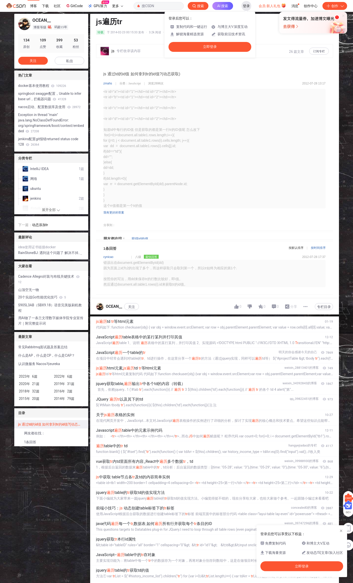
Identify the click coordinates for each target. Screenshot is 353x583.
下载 (45, 6)
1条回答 (30, 442)
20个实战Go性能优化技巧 (42, 297)
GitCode (74, 5)
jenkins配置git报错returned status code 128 (48, 141)
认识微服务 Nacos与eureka (39, 364)
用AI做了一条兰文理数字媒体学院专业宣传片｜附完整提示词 (51, 320)
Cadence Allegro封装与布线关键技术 (49, 279)
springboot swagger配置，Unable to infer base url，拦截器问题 (49, 96)
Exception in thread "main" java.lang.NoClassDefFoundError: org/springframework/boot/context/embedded (51, 123)
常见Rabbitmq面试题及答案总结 (42, 347)
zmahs (107, 83)
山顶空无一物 (28, 290)
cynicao (108, 257)
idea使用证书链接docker (37, 247)
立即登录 (210, 47)
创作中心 (311, 6)
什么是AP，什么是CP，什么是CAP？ (46, 355)
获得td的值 (140, 239)
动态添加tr (40, 225)
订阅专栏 (319, 51)
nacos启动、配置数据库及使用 (49, 107)
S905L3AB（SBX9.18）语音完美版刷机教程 (50, 307)
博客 (33, 6)
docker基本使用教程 (42, 86)
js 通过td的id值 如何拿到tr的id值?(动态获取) (52, 424)
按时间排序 (318, 248)
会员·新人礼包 (272, 5)
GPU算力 (98, 4)
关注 (131, 307)
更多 (117, 6)
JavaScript (134, 83)
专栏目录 (324, 307)
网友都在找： (34, 433)
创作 (334, 6)
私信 (69, 61)
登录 (246, 6)
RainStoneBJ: (29, 253)
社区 (57, 6)
